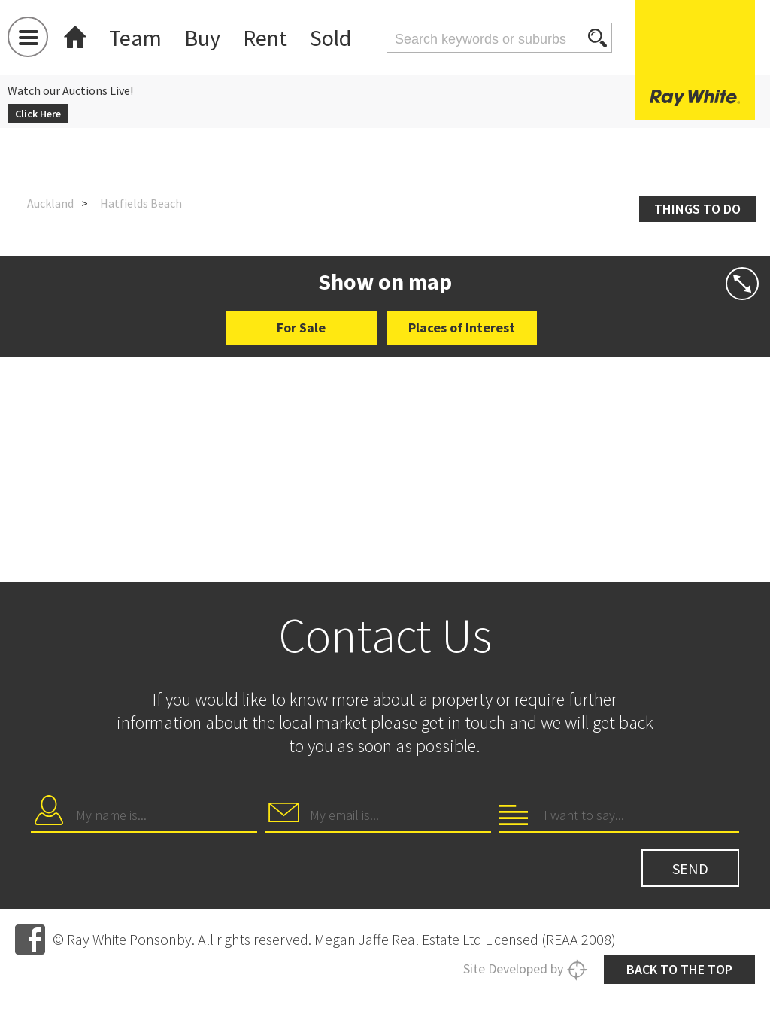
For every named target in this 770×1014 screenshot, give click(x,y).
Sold (330, 37)
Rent (265, 37)
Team (135, 37)
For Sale (301, 327)
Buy (202, 37)
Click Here (38, 113)
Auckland (50, 203)
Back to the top (679, 969)
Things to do (697, 208)
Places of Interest (461, 327)
